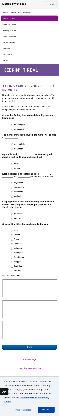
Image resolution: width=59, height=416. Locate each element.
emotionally (19, 187)
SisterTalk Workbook (14, 3)
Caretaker (18, 244)
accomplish (19, 144)
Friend (17, 239)
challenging (19, 124)
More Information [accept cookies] (23, 410)
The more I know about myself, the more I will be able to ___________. (29, 136)
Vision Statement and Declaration (17, 12)
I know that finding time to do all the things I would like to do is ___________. (28, 116)
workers (18, 218)
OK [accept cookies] (46, 409)
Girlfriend (18, 270)
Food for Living (9, 24)
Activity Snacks (9, 30)
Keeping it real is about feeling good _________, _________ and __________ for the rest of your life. (28, 175)
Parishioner (19, 257)
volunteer (18, 149)
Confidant (18, 266)
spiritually (18, 196)
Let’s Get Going (9, 36)
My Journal (7, 54)
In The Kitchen (9, 42)
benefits (18, 168)
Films (5, 60)
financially (18, 192)
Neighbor (18, 248)
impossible (19, 129)
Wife (16, 230)
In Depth (6, 48)
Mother (17, 235)
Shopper (17, 262)
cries (16, 163)
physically (18, 183)
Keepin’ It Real (9, 18)
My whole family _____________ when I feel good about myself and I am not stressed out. (27, 155)
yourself (18, 214)
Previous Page (29, 359)
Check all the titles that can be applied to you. (25, 224)
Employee (18, 253)
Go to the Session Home (29, 368)
